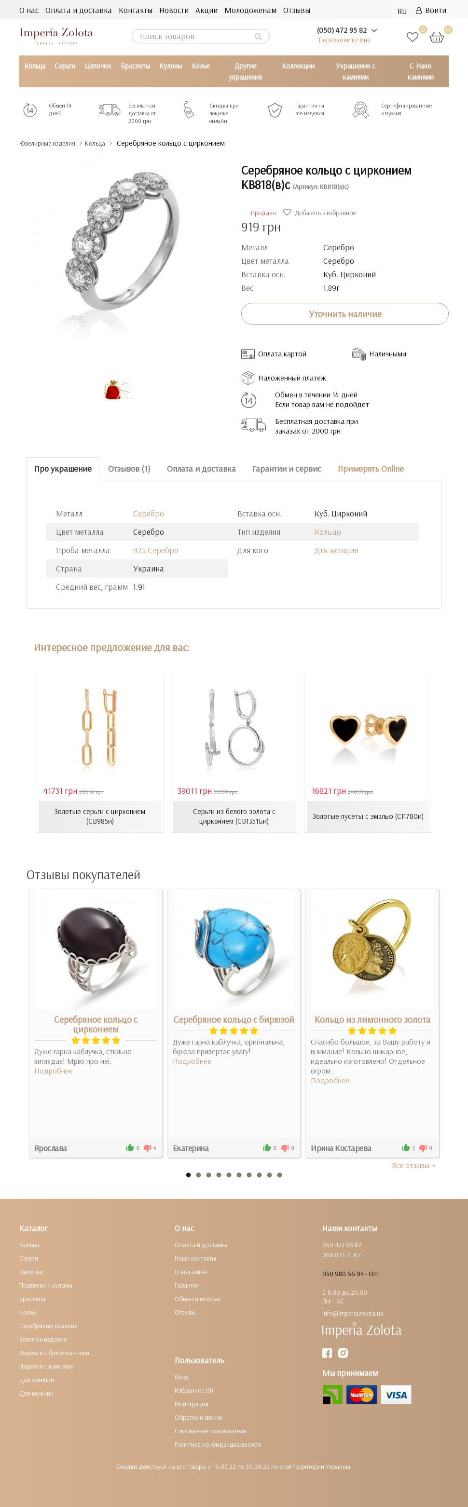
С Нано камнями (421, 71)
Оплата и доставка (78, 10)
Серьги (65, 65)
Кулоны (170, 65)
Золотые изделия (43, 1339)
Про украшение (63, 468)
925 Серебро (156, 549)
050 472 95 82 (341, 1244)
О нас (29, 10)
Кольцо (328, 531)
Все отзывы (414, 1165)
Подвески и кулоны (45, 1285)
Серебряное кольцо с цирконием (96, 1024)
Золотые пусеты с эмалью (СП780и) (368, 816)
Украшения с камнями (355, 71)
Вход (182, 1376)
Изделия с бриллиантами (54, 1352)
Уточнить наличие (345, 313)
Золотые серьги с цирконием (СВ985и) (100, 816)
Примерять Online (371, 468)
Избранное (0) (194, 1390)
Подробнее (53, 1070)
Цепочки (97, 65)
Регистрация (191, 1403)
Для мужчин (36, 1393)
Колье (200, 65)
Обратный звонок (199, 1417)
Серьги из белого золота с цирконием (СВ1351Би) (234, 816)
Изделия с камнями (46, 1366)
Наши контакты (195, 1258)
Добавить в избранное (321, 212)
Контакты (135, 10)
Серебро (148, 513)
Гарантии (187, 1285)
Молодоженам (250, 10)
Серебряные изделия (48, 1325)
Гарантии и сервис (286, 468)
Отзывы (296, 10)
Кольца (34, 65)
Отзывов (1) (129, 468)
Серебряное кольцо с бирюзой (234, 1019)
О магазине (190, 1271)
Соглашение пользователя (211, 1430)
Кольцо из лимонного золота (372, 1019)
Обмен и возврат (197, 1298)
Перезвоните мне (344, 39)
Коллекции (298, 65)
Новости (174, 10)
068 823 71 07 (341, 1254)
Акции (206, 10)
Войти (431, 10)
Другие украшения (245, 71)
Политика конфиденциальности (218, 1444)
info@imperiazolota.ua (353, 1313)
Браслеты (135, 65)
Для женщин (336, 549)
